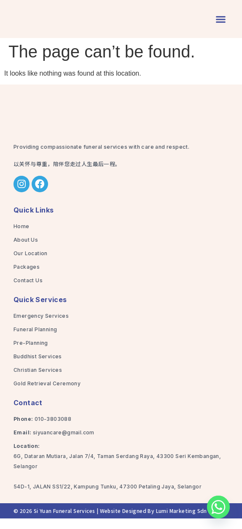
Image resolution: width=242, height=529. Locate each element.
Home (21, 237)
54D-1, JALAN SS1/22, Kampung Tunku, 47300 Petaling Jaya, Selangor (107, 497)
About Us (25, 250)
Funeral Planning (35, 340)
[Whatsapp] (218, 507)
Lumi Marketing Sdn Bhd (187, 521)
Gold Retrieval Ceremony (47, 394)
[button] (221, 24)
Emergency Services (41, 326)
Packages (26, 277)
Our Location (30, 264)
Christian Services (37, 380)
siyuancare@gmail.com (63, 443)
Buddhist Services (37, 367)
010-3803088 (53, 429)
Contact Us (28, 291)
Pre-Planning (30, 353)
